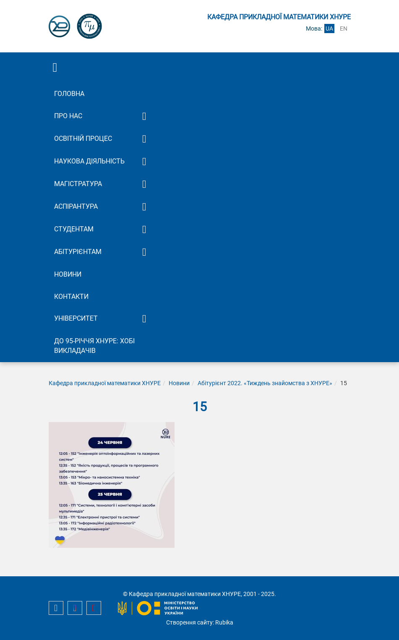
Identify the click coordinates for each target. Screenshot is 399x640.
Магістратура (78, 184)
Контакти (71, 297)
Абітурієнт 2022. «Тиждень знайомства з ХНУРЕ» (265, 383)
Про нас (68, 116)
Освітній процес (83, 139)
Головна (69, 94)
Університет (76, 318)
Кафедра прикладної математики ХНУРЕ (105, 383)
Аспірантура (76, 206)
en (343, 28)
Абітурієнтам (78, 252)
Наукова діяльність (89, 161)
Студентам (74, 229)
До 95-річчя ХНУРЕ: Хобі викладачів (94, 346)
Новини (67, 274)
